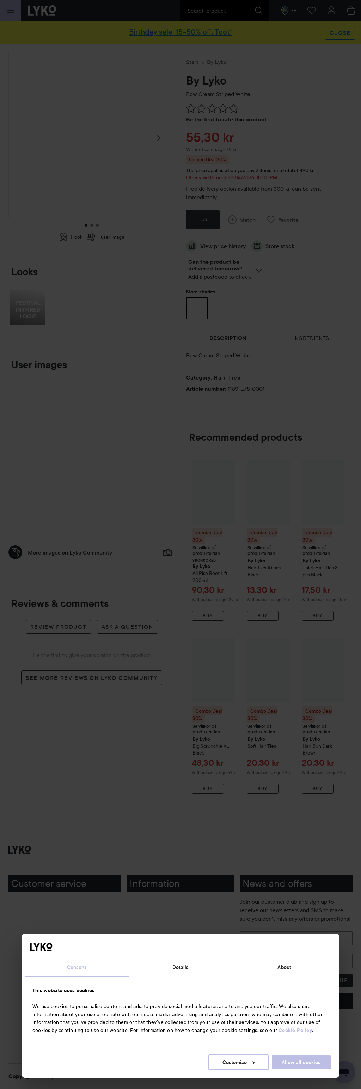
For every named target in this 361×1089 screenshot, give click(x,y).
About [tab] (284, 967)
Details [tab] (180, 967)
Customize (238, 1062)
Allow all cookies (301, 1062)
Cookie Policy (295, 1030)
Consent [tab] (76, 967)
